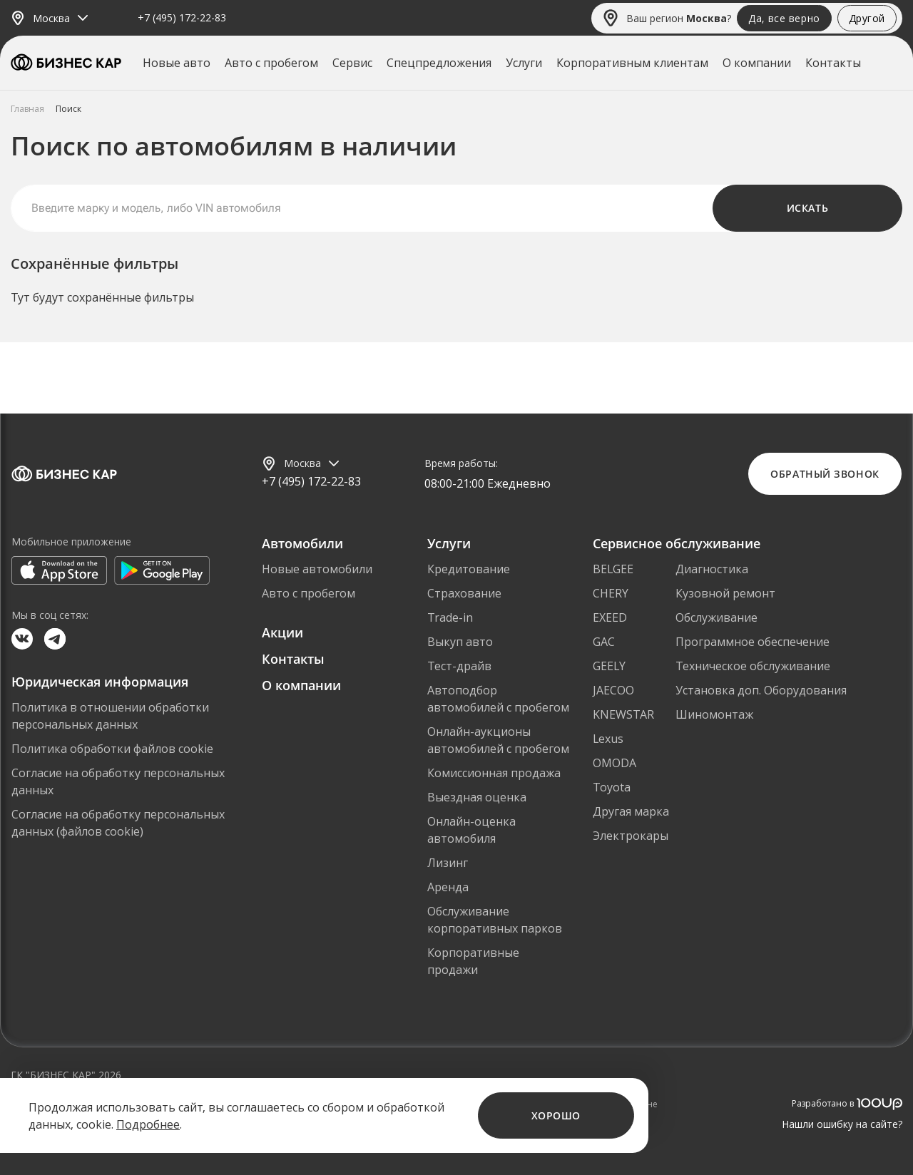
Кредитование (468, 569)
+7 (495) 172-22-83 (182, 18)
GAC (604, 642)
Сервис (352, 63)
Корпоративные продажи (473, 961)
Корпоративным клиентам (632, 63)
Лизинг (447, 863)
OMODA (614, 763)
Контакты (833, 63)
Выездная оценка (476, 797)
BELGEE (613, 569)
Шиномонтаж (714, 714)
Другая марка (631, 811)
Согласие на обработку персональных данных (118, 781)
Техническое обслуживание (752, 666)
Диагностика (711, 569)
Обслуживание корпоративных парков (494, 919)
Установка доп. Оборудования (761, 690)
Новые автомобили (317, 569)
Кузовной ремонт (725, 593)
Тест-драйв (459, 666)
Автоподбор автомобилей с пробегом (498, 698)
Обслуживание (716, 617)
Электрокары (630, 835)
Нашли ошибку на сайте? (842, 1124)
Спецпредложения (439, 63)
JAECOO (613, 690)
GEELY (609, 666)
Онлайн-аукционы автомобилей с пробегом (498, 740)
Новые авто (176, 63)
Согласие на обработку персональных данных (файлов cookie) (118, 822)
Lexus (608, 738)
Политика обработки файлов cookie (112, 748)
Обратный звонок (824, 474)
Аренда (448, 887)
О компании (757, 63)
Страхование (464, 593)
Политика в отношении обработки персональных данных (110, 715)
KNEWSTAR (623, 714)
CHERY (610, 593)
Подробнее (148, 1124)
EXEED (610, 617)
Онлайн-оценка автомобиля (471, 830)
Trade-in (450, 617)
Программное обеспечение (752, 642)
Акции (282, 632)
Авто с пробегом (271, 63)
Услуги (524, 63)
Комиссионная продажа (494, 773)
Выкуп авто (460, 642)
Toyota (612, 787)
